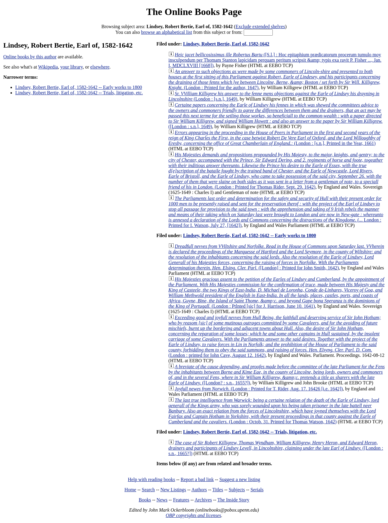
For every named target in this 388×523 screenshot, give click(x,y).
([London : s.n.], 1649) (276, 115)
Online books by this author (30, 56)
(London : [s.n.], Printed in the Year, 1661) (275, 138)
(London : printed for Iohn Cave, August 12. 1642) (275, 336)
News (162, 499)
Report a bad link (197, 479)
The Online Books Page (194, 11)
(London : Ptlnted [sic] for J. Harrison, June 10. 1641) (277, 293)
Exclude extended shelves (260, 26)
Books (145, 499)
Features (181, 499)
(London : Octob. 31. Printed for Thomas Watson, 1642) (274, 411)
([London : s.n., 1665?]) (276, 448)
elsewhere (100, 66)
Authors (199, 489)
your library (71, 66)
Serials (257, 489)
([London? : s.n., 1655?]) (277, 374)
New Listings (173, 489)
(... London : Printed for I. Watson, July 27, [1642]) (276, 212)
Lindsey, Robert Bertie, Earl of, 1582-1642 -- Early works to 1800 (78, 87)
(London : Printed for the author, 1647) (275, 79)
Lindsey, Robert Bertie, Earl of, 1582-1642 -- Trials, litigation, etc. (79, 92)
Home (130, 489)
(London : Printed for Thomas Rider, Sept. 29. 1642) (277, 171)
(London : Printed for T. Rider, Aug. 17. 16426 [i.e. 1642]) (259, 388)
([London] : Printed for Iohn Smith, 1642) (276, 257)
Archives (203, 499)
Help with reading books (151, 479)
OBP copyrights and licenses (193, 515)
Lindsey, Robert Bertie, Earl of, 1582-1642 (226, 43)
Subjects (237, 489)
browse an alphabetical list (166, 32)
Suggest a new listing (239, 479)
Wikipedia (48, 66)
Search (148, 489)
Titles (217, 489)
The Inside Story (233, 499)
